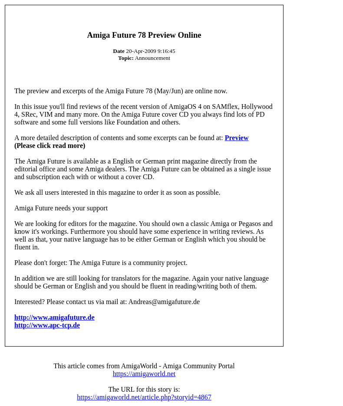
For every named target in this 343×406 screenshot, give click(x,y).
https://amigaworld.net (144, 373)
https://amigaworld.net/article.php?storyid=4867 (144, 397)
